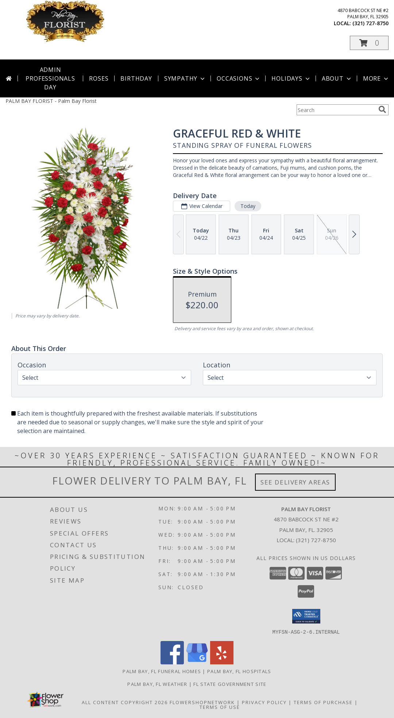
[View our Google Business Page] (197, 662)
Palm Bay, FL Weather (157, 683)
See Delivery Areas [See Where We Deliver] (295, 482)
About (337, 78)
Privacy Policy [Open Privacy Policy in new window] (264, 702)
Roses (98, 78)
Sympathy (185, 78)
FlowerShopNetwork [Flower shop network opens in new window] (202, 702)
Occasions (239, 78)
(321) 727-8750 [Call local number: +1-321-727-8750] (370, 23)
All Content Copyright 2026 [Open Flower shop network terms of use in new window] (125, 702)
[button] (369, 43)
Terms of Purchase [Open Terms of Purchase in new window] (323, 702)
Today (247, 205)
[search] (382, 109)
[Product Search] (336, 110)
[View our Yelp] (221, 662)
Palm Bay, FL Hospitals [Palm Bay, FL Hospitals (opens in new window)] (239, 671)
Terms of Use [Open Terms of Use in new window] (220, 706)
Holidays (291, 78)
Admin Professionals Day (50, 78)
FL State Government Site (229, 683)
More (376, 78)
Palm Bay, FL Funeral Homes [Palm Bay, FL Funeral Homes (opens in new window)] (162, 671)
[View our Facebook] (172, 662)
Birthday (136, 78)
